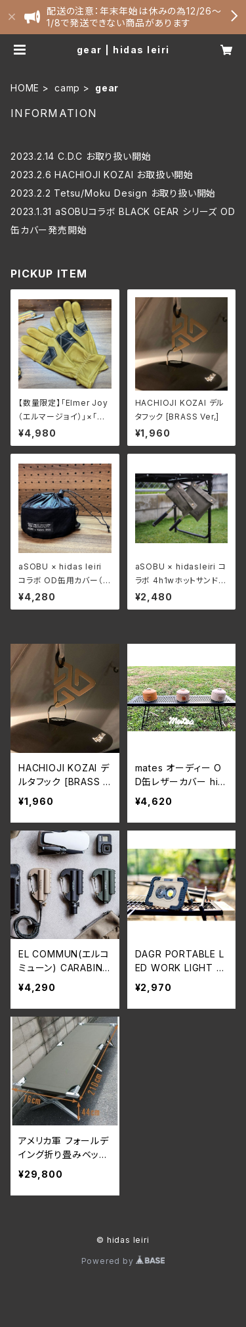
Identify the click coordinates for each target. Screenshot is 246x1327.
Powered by (123, 1261)
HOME (24, 87)
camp (67, 87)
